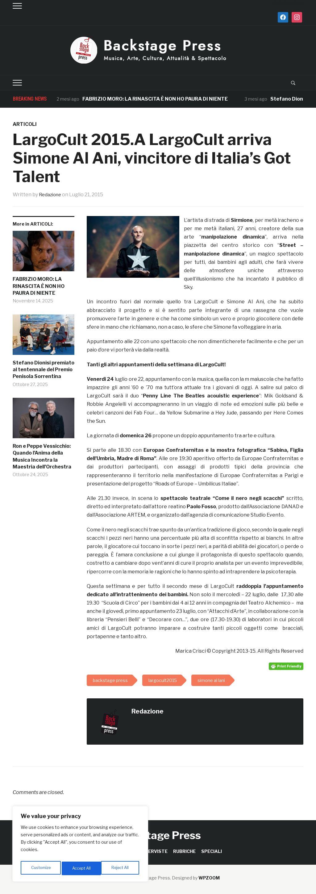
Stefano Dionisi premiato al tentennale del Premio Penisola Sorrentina (43, 370)
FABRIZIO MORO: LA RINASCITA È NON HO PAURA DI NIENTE (155, 99)
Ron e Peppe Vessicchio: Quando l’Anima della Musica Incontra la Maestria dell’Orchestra (42, 456)
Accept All (120, 868)
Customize (40, 868)
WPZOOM (209, 877)
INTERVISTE (154, 851)
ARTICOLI (25, 124)
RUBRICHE (184, 851)
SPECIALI (211, 851)
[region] (80, 845)
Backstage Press (158, 835)
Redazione (51, 195)
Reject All (81, 868)
